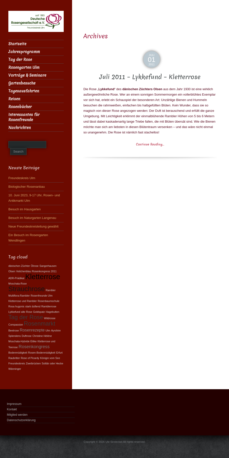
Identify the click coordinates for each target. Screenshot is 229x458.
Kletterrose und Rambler (22, 301)
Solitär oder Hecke (52, 363)
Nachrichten (19, 127)
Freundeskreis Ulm (21, 178)
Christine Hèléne (42, 335)
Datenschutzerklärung (21, 420)
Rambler (51, 290)
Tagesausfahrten (23, 91)
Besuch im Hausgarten (24, 209)
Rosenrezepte (32, 330)
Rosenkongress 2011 (44, 271)
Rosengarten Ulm (23, 67)
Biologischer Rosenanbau (26, 186)
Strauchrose (26, 289)
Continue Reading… (150, 144)
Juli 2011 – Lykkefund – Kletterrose (149, 77)
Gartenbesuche (21, 83)
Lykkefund (14, 311)
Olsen (11, 271)
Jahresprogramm (24, 51)
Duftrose (26, 335)
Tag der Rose (20, 59)
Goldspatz (39, 311)
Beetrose (13, 330)
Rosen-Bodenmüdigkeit (41, 352)
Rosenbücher (20, 106)
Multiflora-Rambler (19, 295)
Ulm (48, 330)
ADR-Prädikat (16, 278)
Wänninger (14, 368)
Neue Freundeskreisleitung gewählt (33, 226)
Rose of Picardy (30, 358)
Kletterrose (42, 276)
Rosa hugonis (16, 306)
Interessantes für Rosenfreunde (24, 117)
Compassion (15, 324)
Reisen (14, 98)
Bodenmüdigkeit (17, 352)
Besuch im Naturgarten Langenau (32, 218)
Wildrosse (50, 318)
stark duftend (33, 306)
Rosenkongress (34, 346)
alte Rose (26, 311)
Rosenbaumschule (48, 301)
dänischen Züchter (19, 265)
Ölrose (34, 265)
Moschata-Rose (17, 283)
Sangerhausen (47, 265)
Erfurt (59, 352)
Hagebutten (52, 311)
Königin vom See (50, 358)
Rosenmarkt (39, 323)
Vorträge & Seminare (27, 75)
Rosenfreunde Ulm (42, 295)
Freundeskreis (16, 363)
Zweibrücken (33, 363)
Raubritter (14, 358)
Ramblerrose (48, 306)
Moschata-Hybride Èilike (22, 341)
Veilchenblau (23, 271)
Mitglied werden (17, 414)
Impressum (14, 404)
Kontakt (12, 409)
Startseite (17, 43)
